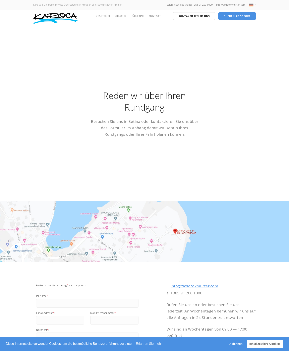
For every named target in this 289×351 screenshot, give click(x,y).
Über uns (138, 16)
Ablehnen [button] (236, 343)
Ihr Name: (42, 296)
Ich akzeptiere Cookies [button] (265, 343)
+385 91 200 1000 (202, 4)
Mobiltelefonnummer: (103, 313)
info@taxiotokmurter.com (230, 4)
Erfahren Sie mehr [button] (149, 343)
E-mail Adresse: (45, 313)
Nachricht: (42, 330)
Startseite (103, 16)
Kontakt (155, 16)
